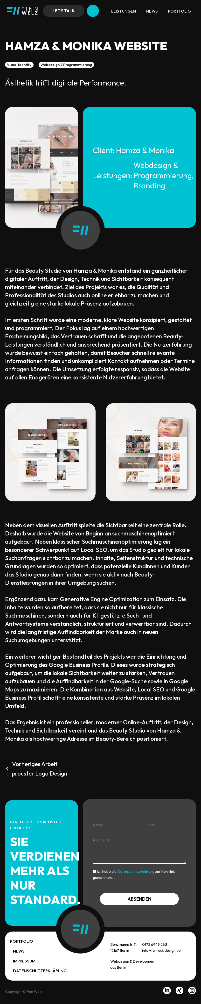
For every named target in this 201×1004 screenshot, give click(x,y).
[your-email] (165, 825)
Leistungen (123, 11)
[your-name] (113, 825)
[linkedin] (167, 992)
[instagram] (192, 992)
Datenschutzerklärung (135, 871)
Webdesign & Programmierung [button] (66, 64)
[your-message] (139, 849)
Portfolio (179, 11)
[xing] (179, 992)
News (152, 11)
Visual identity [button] (19, 64)
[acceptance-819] (94, 871)
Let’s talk (64, 10)
